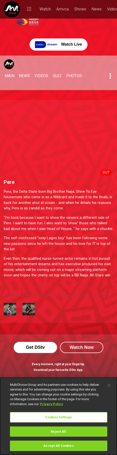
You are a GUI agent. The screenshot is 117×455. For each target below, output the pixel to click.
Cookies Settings (58, 417)
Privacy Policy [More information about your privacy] (51, 404)
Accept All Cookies (58, 446)
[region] (58, 416)
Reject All (58, 431)
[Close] (109, 385)
